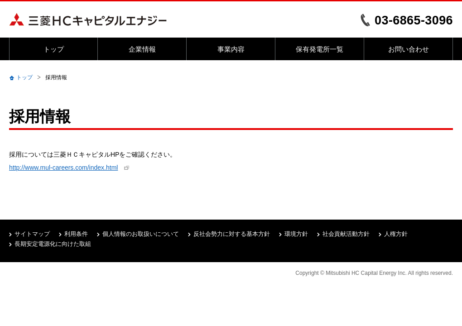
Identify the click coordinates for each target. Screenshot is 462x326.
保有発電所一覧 (319, 49)
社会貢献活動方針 (346, 233)
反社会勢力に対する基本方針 (231, 233)
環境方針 (296, 233)
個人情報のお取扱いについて (140, 233)
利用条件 (76, 233)
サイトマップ (32, 233)
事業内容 (231, 49)
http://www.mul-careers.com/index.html (63, 167)
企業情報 (142, 49)
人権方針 (396, 233)
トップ (53, 49)
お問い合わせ (408, 49)
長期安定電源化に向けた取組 (52, 243)
